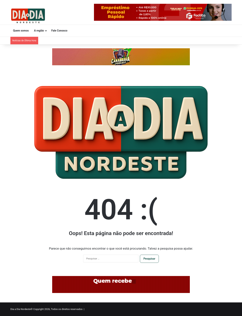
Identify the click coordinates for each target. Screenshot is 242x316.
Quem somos (21, 30)
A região (39, 30)
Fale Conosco (59, 30)
